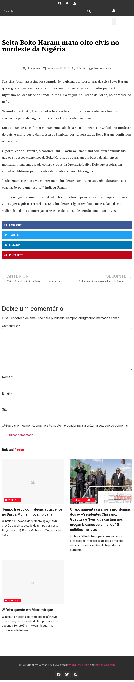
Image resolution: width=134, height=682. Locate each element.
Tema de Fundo (83, 500)
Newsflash (12, 500)
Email (7, 393)
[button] (114, 21)
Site (5, 409)
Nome (7, 377)
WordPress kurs (79, 665)
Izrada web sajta (105, 665)
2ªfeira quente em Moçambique (27, 610)
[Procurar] (89, 11)
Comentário (11, 326)
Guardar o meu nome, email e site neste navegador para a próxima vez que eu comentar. (66, 425)
